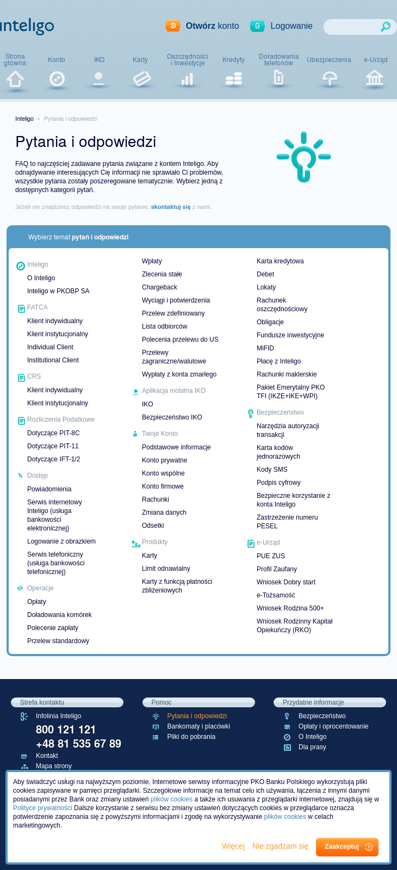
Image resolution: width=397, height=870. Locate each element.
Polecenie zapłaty (52, 628)
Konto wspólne (163, 473)
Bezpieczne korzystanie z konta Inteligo (293, 500)
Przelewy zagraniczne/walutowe (174, 357)
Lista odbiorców (164, 326)
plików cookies (172, 799)
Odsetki (153, 525)
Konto (56, 59)
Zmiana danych (164, 512)
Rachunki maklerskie (287, 374)
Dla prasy (312, 747)
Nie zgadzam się (281, 846)
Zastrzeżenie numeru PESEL (287, 522)
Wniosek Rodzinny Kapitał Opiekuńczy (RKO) (294, 626)
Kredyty (233, 59)
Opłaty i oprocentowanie (334, 726)
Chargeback (159, 287)
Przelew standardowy (58, 641)
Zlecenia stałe (162, 274)
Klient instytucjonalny (57, 334)
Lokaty (266, 287)
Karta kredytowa (280, 261)
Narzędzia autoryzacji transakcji (288, 430)
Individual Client (50, 347)
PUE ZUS (271, 556)
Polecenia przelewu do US (180, 339)
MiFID (265, 348)
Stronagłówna (15, 59)
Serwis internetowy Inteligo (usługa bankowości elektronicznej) (54, 515)
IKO (99, 59)
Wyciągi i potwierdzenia (176, 300)
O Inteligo (41, 278)
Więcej (234, 846)
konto (212, 25)
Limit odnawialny (166, 568)
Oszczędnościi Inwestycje (187, 59)
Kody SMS (272, 469)
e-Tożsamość (276, 595)
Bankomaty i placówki (199, 726)
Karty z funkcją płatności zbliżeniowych (177, 586)
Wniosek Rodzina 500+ (290, 608)
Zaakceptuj (342, 846)
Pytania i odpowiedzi (197, 716)
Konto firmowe (163, 486)
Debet (265, 274)
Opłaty (36, 602)
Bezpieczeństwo (322, 716)
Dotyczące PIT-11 (53, 446)
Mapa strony (54, 766)
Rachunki (155, 499)
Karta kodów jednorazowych (278, 452)
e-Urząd (376, 59)
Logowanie (292, 25)
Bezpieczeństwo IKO (172, 417)
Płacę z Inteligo (279, 361)
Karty (140, 59)
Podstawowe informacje (176, 447)
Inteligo (24, 118)
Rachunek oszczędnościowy (282, 305)
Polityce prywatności (42, 808)
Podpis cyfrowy (279, 482)
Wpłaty (152, 261)
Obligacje (270, 322)
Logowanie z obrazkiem (61, 541)
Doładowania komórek (59, 615)
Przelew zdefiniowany (173, 313)
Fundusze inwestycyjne (290, 335)
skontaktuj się (170, 206)
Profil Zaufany (277, 569)
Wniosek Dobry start (286, 582)
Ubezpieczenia (329, 59)
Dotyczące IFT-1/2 (53, 459)
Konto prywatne (164, 460)
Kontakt (47, 756)
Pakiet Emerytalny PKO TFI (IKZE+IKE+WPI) (291, 392)
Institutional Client (53, 360)
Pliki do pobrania (192, 737)
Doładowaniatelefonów (279, 59)
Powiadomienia (49, 489)
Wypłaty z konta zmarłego (179, 374)
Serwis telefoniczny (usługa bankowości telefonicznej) (55, 563)
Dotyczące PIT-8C (53, 433)
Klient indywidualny (55, 321)
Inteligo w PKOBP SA (58, 291)
